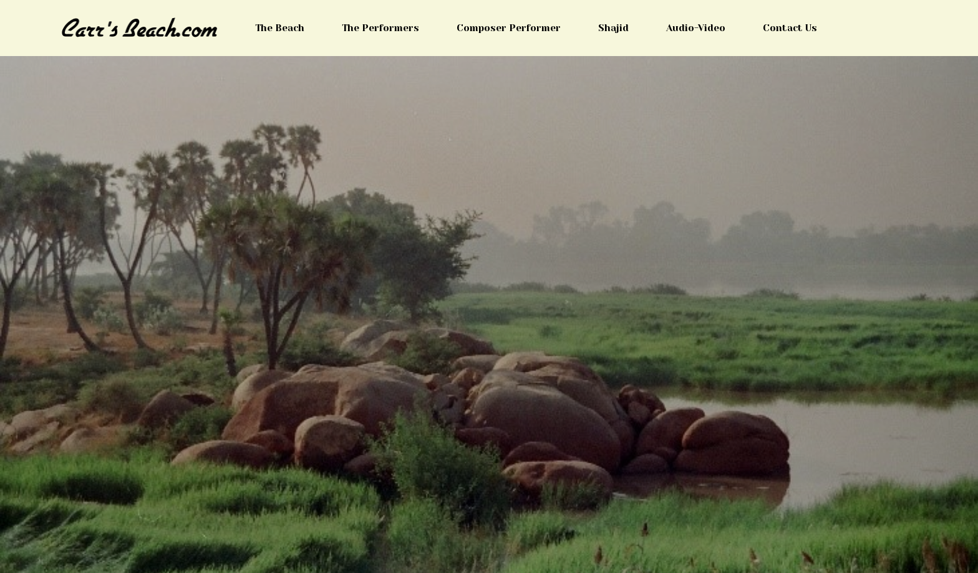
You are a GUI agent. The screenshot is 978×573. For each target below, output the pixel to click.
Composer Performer (509, 28)
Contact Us (790, 28)
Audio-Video (695, 28)
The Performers (380, 28)
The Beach (279, 28)
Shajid (613, 28)
